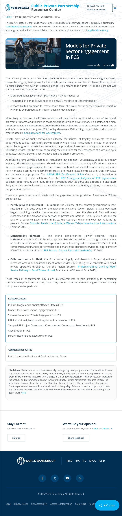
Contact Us (107, 428)
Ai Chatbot (107, 505)
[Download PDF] (93, 65)
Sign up (16, 437)
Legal (8, 503)
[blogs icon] (80, 478)
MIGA (92, 460)
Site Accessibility (39, 503)
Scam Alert (80, 503)
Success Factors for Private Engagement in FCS (34, 315)
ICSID (102, 460)
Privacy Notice (21, 503)
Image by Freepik (51, 65)
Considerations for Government (42, 133)
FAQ (96, 428)
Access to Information (61, 503)
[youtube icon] (67, 478)
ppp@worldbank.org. (97, 30)
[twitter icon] (55, 478)
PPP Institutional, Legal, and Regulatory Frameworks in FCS (41, 320)
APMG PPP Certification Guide (65, 174)
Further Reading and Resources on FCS (30, 335)
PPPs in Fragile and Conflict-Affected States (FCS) (35, 305)
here (23, 392)
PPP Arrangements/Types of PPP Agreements (88, 178)
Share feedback (76, 437)
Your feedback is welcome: (19, 26)
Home (9, 16)
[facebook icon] (42, 478)
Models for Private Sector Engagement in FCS (33, 310)
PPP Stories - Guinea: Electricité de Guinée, (68, 250)
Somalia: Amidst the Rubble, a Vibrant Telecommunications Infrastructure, (73, 223)
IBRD (69, 460)
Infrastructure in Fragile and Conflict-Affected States (37, 356)
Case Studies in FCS (19, 330)
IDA (77, 460)
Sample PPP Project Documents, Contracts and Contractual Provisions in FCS (51, 325)
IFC (84, 460)
